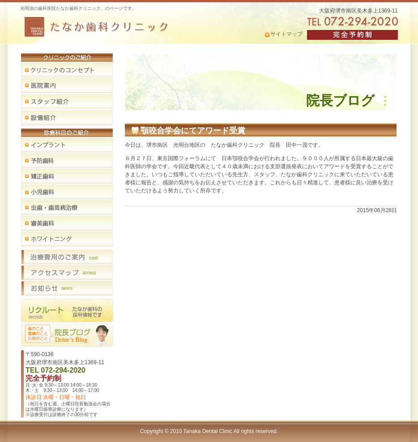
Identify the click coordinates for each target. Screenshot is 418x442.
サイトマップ (286, 34)
